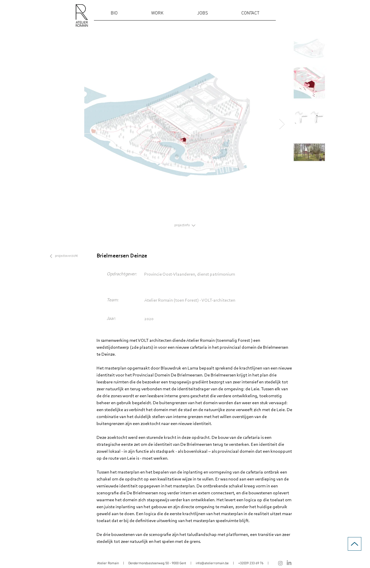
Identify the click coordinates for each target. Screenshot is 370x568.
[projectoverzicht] (67, 256)
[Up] (354, 544)
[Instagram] (280, 563)
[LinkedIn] (289, 563)
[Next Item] (282, 124)
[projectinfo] (185, 225)
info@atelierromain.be (212, 563)
